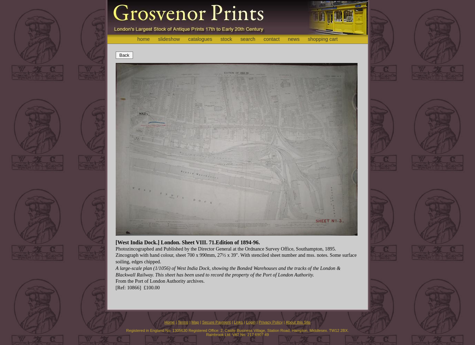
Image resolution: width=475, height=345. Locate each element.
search (247, 39)
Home (169, 322)
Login (250, 322)
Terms (183, 322)
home (143, 39)
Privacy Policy (271, 322)
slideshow (169, 39)
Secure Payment (216, 322)
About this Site (298, 322)
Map (195, 322)
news (294, 39)
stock (226, 39)
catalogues (200, 39)
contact (271, 39)
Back (125, 55)
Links (238, 322)
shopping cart (323, 39)
